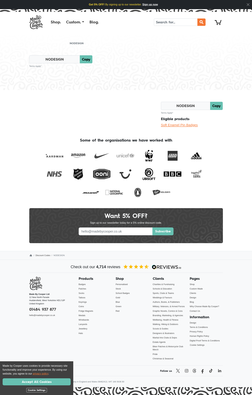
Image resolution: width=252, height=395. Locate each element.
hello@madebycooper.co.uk (42, 315)
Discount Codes (42, 255)
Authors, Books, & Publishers (166, 302)
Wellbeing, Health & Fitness (165, 320)
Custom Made (196, 288)
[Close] (248, 4)
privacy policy (40, 373)
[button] (75, 22)
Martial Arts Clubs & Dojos (165, 337)
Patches (82, 288)
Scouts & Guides (160, 328)
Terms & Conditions (199, 327)
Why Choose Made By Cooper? (204, 306)
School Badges (123, 293)
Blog (192, 302)
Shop (192, 284)
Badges (82, 284)
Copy (86, 59)
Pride (155, 354)
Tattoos (82, 297)
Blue (118, 302)
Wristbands (84, 320)
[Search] (176, 22)
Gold (118, 297)
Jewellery (83, 328)
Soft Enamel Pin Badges (179, 125)
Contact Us (195, 311)
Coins (81, 306)
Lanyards (83, 324)
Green (119, 306)
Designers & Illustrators (163, 333)
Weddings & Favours (162, 297)
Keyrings (83, 302)
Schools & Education (162, 288)
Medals (82, 315)
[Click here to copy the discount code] (54, 59)
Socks (81, 293)
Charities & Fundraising (163, 284)
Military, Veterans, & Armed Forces (169, 306)
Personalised (122, 284)
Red (117, 311)
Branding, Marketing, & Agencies (168, 315)
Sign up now (150, 4)
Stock (118, 288)
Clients (193, 293)
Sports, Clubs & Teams (163, 293)
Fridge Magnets (86, 311)
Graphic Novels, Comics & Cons (168, 311)
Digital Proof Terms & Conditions (205, 340)
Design (193, 297)
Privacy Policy (196, 331)
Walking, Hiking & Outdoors (165, 324)
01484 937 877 (42, 309)
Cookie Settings (197, 345)
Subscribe (163, 231)
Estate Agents (159, 342)
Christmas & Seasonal (163, 358)
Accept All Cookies (37, 381)
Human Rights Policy (199, 336)
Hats (81, 333)
